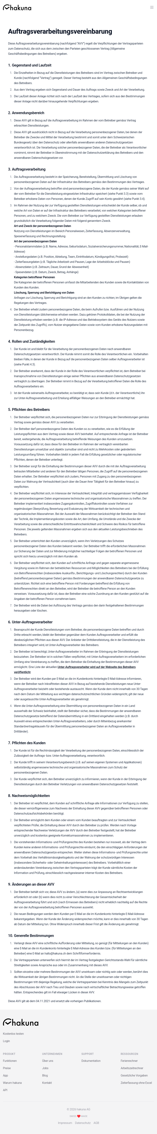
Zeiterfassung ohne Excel (136, 1083)
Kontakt (47, 1083)
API (5, 1090)
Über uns (47, 1061)
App (5, 1075)
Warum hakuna (12, 1083)
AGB (96, 1123)
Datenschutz (83, 1123)
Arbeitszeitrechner (132, 1068)
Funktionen (10, 1061)
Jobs (45, 1068)
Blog (45, 1075)
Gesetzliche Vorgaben (134, 1075)
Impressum (65, 1123)
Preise (7, 1068)
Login (6, 1041)
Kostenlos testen (13, 1033)
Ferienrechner (129, 1061)
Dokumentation (91, 1061)
